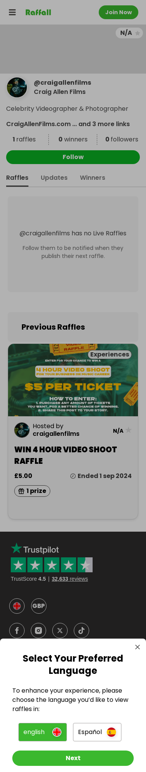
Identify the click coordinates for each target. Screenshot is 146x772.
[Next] (73, 758)
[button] (42, 732)
